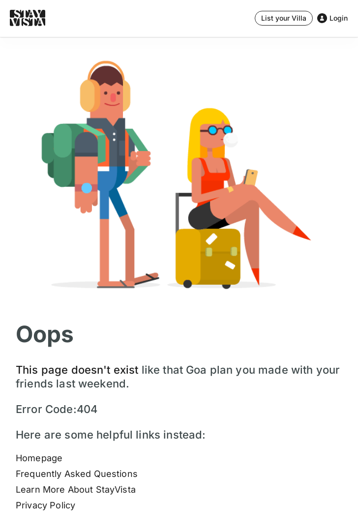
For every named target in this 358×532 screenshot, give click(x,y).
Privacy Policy (45, 505)
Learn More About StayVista (76, 489)
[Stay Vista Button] (284, 18)
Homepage (39, 458)
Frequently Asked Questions (77, 474)
